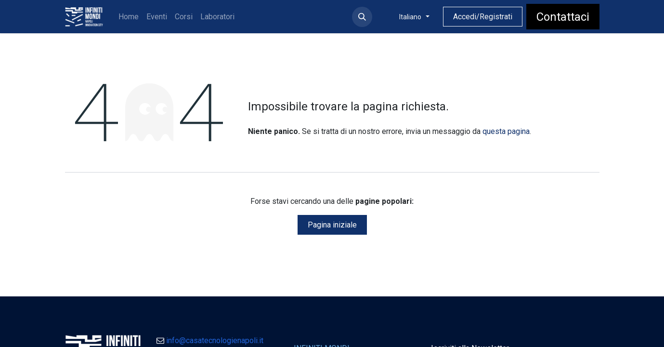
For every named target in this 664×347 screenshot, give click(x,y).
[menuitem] (129, 17)
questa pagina (506, 131)
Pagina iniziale (332, 224)
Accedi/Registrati (482, 16)
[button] (362, 17)
